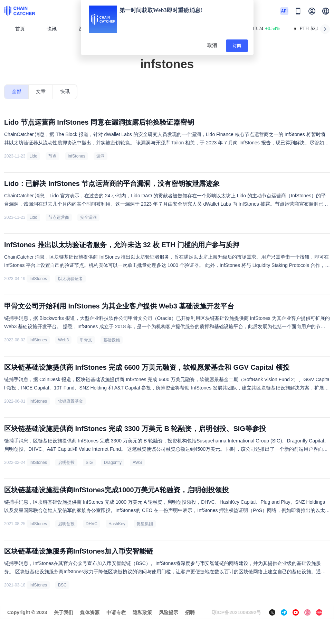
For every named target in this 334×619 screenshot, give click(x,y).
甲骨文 (86, 340)
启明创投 (66, 462)
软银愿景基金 (70, 401)
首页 (20, 29)
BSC (62, 585)
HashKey (116, 523)
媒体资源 (89, 612)
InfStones (76, 156)
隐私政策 (142, 612)
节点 (52, 156)
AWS (137, 462)
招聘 (190, 612)
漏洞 (100, 156)
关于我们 (63, 612)
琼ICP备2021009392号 (236, 612)
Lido (33, 156)
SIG (89, 462)
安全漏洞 (88, 217)
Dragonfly (113, 462)
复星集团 (144, 523)
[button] (326, 11)
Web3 (63, 340)
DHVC (91, 523)
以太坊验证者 (70, 278)
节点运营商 (58, 217)
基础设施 (111, 340)
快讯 (52, 29)
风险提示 (168, 612)
